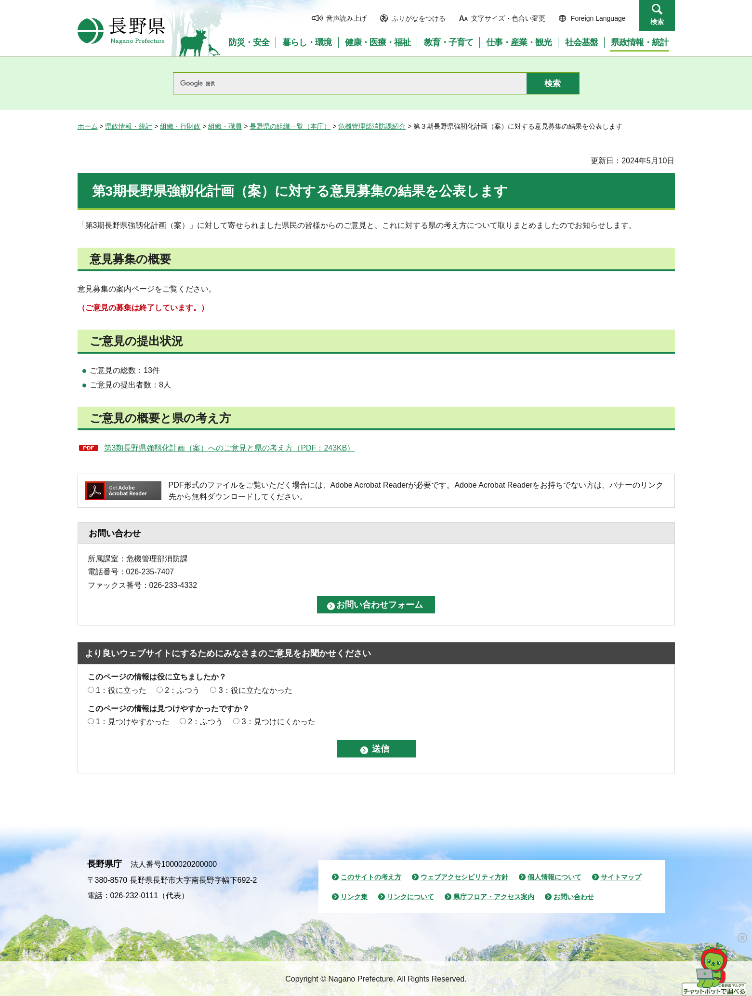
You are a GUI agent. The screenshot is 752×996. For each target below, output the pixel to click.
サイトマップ (621, 877)
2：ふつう (182, 690)
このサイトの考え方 (371, 877)
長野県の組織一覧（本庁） (290, 126)
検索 (657, 22)
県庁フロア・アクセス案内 (493, 897)
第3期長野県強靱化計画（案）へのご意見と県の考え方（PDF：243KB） (229, 448)
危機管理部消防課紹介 (372, 126)
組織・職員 (225, 126)
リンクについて (410, 897)
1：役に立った (121, 690)
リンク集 (354, 897)
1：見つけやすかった (133, 721)
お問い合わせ (574, 897)
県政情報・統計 (128, 126)
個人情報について (554, 877)
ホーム (88, 126)
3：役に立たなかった (255, 690)
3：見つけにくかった (279, 721)
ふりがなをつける (419, 18)
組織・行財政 (180, 126)
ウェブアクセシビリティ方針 (464, 877)
